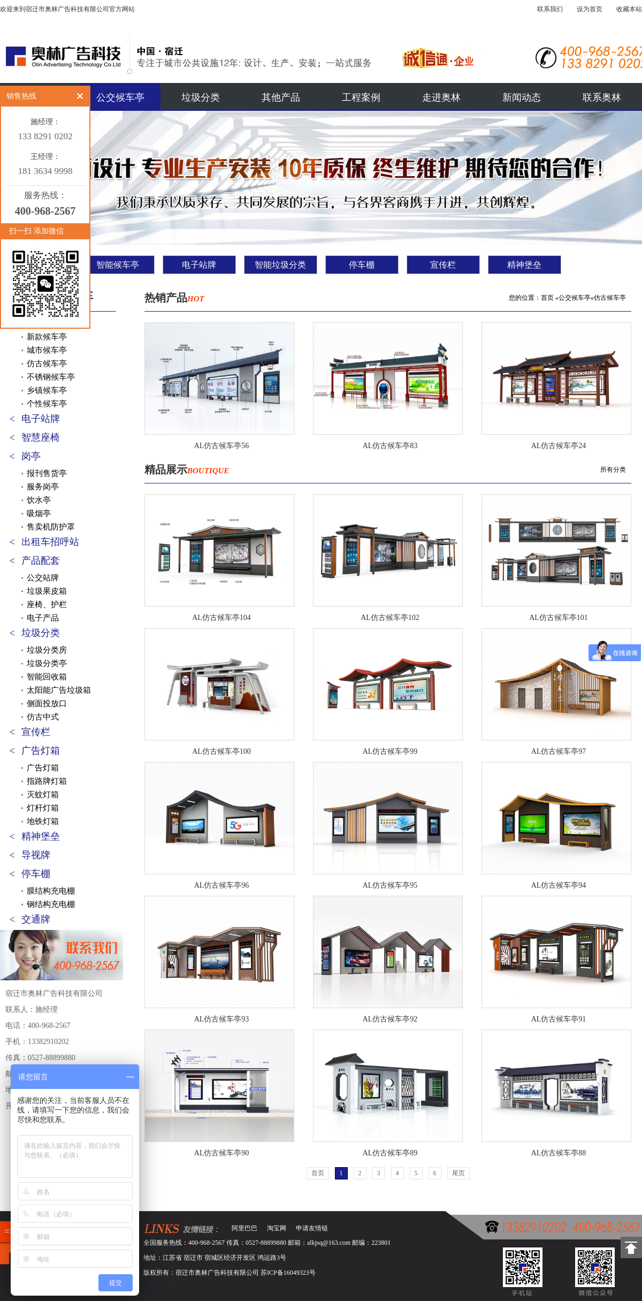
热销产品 (174, 298)
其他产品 (281, 97)
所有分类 (613, 469)
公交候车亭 (120, 97)
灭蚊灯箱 (43, 794)
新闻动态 (521, 97)
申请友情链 (312, 1228)
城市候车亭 (47, 350)
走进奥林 (441, 97)
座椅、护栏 (47, 604)
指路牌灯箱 (47, 781)
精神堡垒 (524, 264)
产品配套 (40, 560)
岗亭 (31, 456)
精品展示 (186, 469)
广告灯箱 (40, 750)
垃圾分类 (200, 97)
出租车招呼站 (50, 541)
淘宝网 (276, 1228)
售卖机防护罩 (51, 527)
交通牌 (35, 919)
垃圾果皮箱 (47, 591)
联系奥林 (602, 97)
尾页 (458, 1173)
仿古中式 (43, 717)
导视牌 (35, 855)
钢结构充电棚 (51, 904)
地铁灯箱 (43, 821)
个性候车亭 (47, 403)
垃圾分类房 (47, 650)
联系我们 (550, 9)
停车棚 (361, 264)
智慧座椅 (40, 437)
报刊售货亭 (47, 473)
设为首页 (589, 9)
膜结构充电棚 (51, 891)
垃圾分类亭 (47, 663)
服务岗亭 (43, 486)
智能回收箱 (47, 676)
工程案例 (361, 97)
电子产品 (43, 618)
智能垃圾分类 (280, 264)
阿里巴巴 (244, 1228)
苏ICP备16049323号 (288, 1272)
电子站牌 (199, 264)
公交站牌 (43, 577)
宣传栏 (443, 264)
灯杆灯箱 (43, 808)
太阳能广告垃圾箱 (59, 690)
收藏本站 (629, 9)
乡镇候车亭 (47, 390)
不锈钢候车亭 (51, 377)
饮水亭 (39, 500)
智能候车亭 (117, 264)
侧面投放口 (47, 703)
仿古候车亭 (47, 363)
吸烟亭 (39, 513)
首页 (547, 297)
